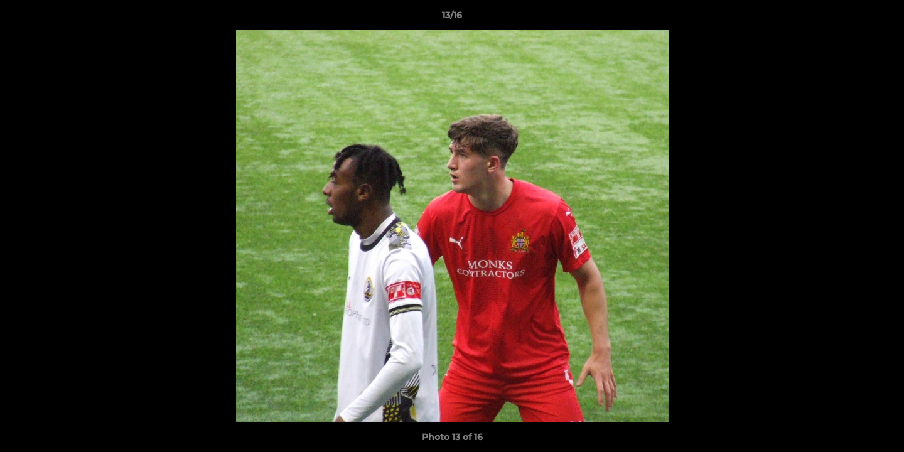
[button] (881, 18)
